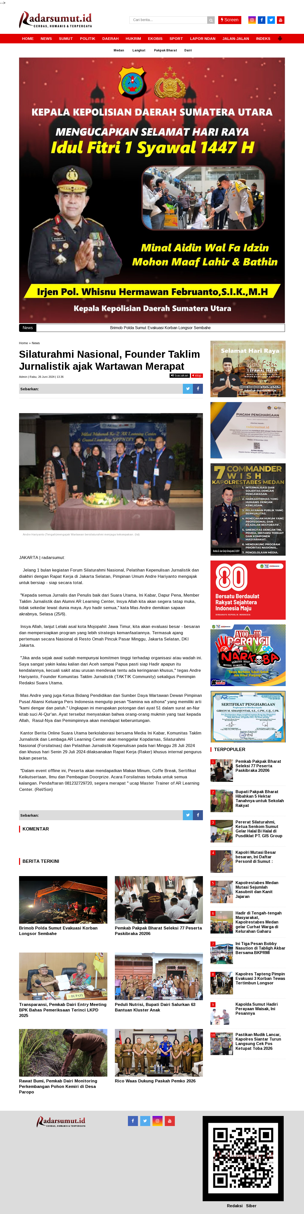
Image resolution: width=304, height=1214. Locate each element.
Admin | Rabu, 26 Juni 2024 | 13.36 (41, 376)
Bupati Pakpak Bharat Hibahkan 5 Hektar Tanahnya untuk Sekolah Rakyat (260, 799)
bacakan (179, 375)
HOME (28, 38)
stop (196, 375)
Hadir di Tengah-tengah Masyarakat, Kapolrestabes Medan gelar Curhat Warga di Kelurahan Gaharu (259, 922)
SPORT (176, 38)
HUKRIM (133, 38)
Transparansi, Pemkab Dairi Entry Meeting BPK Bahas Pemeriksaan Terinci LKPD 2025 (63, 1010)
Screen (230, 19)
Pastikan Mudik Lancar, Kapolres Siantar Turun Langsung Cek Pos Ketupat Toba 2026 (258, 1042)
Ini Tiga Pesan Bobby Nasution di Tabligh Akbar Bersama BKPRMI (260, 948)
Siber (251, 1206)
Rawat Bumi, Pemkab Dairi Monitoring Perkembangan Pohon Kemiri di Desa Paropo (58, 1086)
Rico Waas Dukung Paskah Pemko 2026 (155, 1081)
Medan (119, 50)
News (36, 343)
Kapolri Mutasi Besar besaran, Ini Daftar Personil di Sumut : (256, 857)
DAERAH (110, 38)
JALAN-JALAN (235, 38)
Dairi (188, 50)
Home (23, 343)
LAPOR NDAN (202, 38)
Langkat (138, 50)
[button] (279, 36)
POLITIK (87, 38)
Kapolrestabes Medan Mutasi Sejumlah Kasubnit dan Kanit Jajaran (257, 890)
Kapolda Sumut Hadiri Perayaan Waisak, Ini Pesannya (257, 1008)
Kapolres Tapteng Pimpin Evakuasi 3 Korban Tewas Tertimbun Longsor (260, 978)
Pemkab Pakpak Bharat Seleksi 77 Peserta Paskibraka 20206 (258, 766)
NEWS (46, 38)
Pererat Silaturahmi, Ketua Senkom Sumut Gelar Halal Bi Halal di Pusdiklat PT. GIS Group (259, 829)
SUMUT (66, 38)
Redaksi (235, 1206)
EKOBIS (155, 38)
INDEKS (263, 38)
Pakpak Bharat (165, 50)
